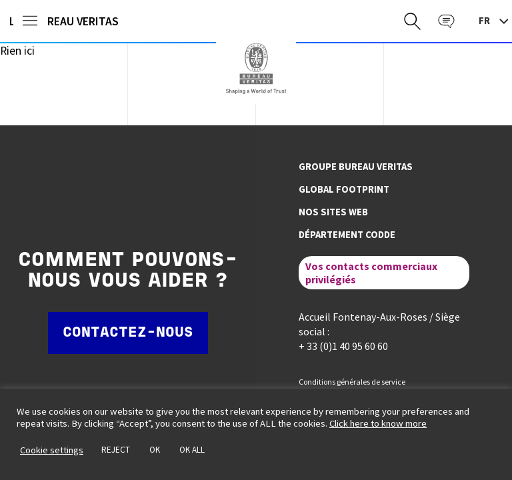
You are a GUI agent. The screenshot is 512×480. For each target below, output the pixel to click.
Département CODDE (347, 235)
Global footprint (344, 189)
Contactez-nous (128, 333)
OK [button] (154, 449)
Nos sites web (333, 212)
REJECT (115, 449)
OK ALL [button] (192, 449)
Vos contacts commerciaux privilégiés (371, 272)
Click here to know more (378, 423)
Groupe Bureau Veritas (356, 167)
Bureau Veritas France (256, 68)
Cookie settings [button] (51, 450)
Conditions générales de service (352, 382)
